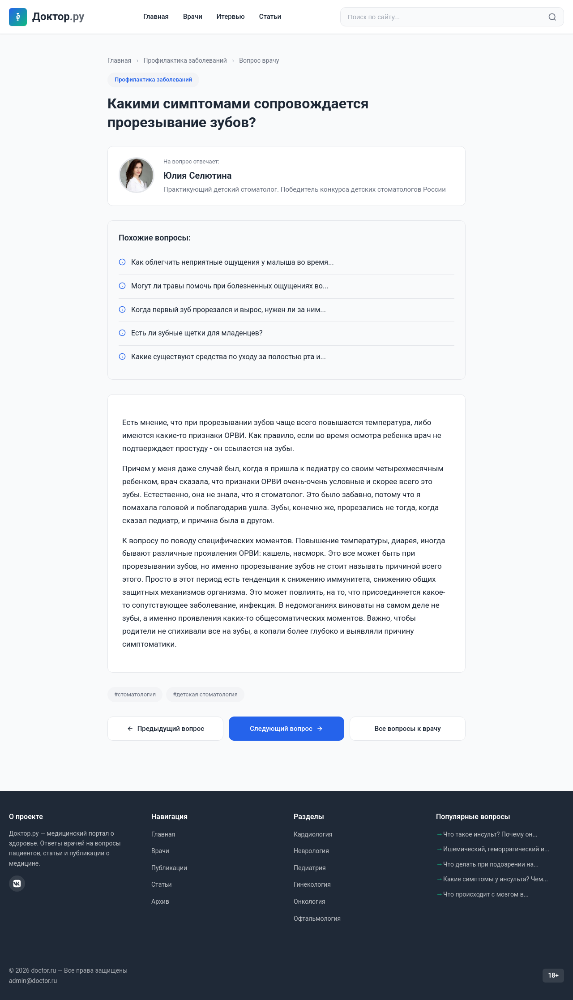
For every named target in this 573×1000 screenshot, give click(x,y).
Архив (160, 901)
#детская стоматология (205, 694)
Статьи (270, 17)
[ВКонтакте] (17, 884)
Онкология (309, 901)
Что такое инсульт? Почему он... (490, 834)
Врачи (192, 17)
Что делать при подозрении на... (491, 864)
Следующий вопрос (286, 729)
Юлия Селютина (197, 175)
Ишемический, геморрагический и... (496, 849)
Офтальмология (317, 918)
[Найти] (552, 17)
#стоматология (135, 694)
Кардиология (313, 834)
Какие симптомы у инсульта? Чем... (495, 879)
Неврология (311, 850)
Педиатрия (310, 867)
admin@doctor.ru (33, 980)
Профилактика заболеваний (185, 60)
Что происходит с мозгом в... (486, 894)
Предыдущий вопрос (165, 729)
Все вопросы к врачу (408, 729)
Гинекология (312, 884)
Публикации (169, 867)
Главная (156, 17)
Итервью (231, 17)
